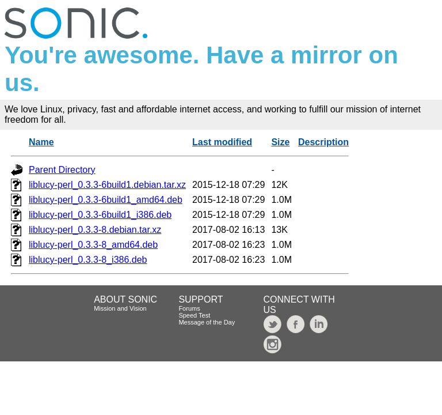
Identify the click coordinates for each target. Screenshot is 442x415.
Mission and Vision (120, 308)
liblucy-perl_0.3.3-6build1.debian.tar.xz (107, 185)
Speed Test (194, 315)
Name (41, 142)
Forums (189, 308)
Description (323, 142)
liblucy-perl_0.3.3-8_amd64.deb (93, 245)
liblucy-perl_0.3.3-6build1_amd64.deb (105, 200)
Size (280, 142)
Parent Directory (62, 170)
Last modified (222, 142)
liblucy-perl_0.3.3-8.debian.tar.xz (95, 230)
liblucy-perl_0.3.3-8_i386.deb (88, 260)
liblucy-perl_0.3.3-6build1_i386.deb (100, 215)
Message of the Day (206, 322)
